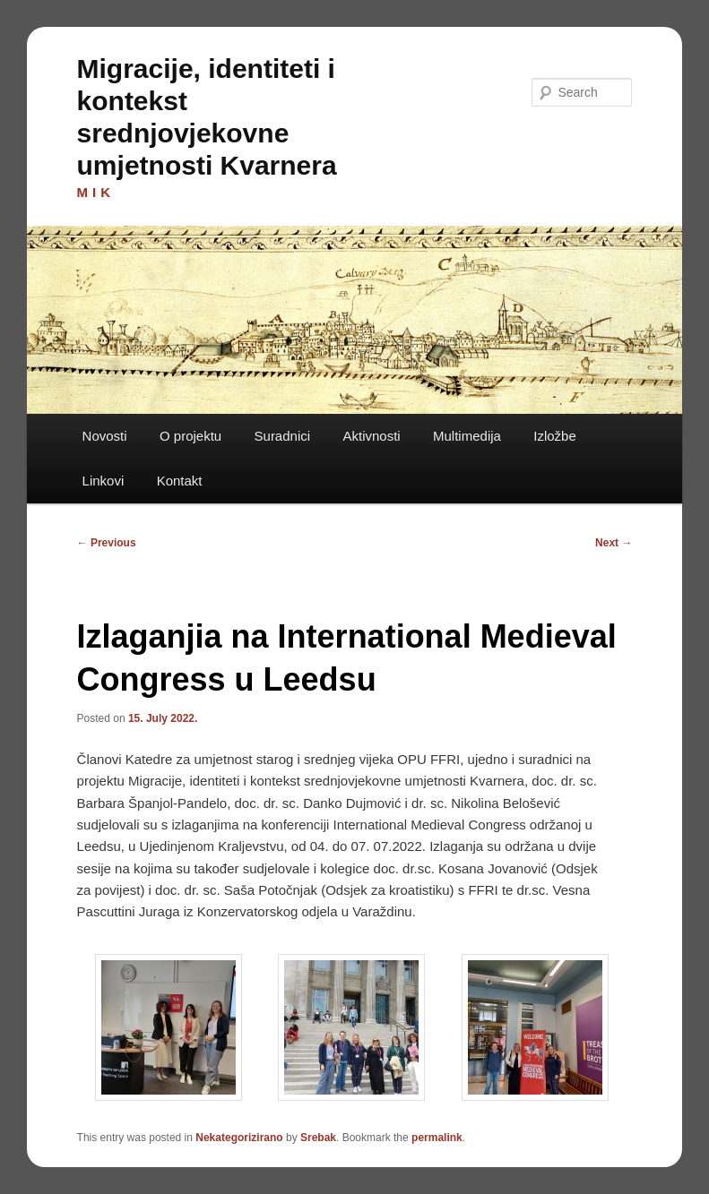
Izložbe (554, 435)
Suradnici (283, 435)
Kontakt (180, 480)
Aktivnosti (371, 435)
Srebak (318, 1137)
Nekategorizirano (238, 1137)
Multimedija (467, 435)
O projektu (190, 435)
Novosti (104, 435)
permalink (437, 1137)
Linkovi (103, 480)
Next (613, 543)
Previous (106, 543)
